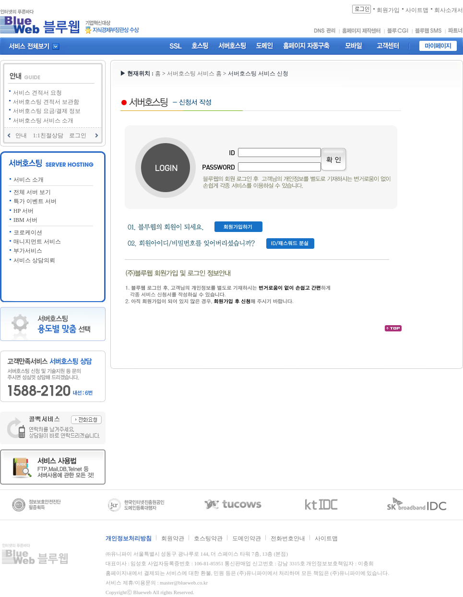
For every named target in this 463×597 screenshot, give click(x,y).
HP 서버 (23, 210)
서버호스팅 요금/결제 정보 (47, 111)
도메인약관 (246, 538)
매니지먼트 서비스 (37, 241)
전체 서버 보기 (32, 192)
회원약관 (172, 538)
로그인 (77, 135)
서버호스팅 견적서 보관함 (46, 101)
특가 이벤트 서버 (35, 201)
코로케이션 (27, 232)
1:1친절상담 (48, 135)
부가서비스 (27, 250)
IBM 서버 (25, 220)
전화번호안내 (288, 538)
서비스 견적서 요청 (37, 92)
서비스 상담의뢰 (34, 260)
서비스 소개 (28, 179)
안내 (21, 135)
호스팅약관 (208, 538)
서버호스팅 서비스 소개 (43, 120)
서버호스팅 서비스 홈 (195, 73)
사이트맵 (326, 538)
